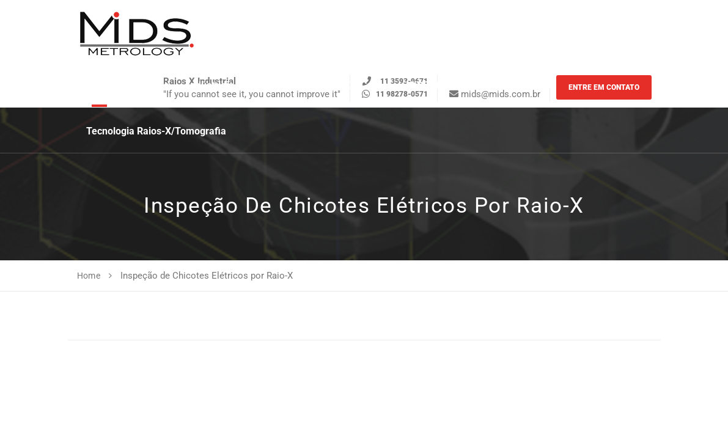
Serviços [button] (150, 85)
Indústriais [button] (210, 85)
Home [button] (99, 85)
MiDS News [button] (431, 85)
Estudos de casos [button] (348, 85)
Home (89, 275)
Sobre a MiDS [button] (504, 85)
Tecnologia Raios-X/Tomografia (156, 131)
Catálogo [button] (271, 85)
